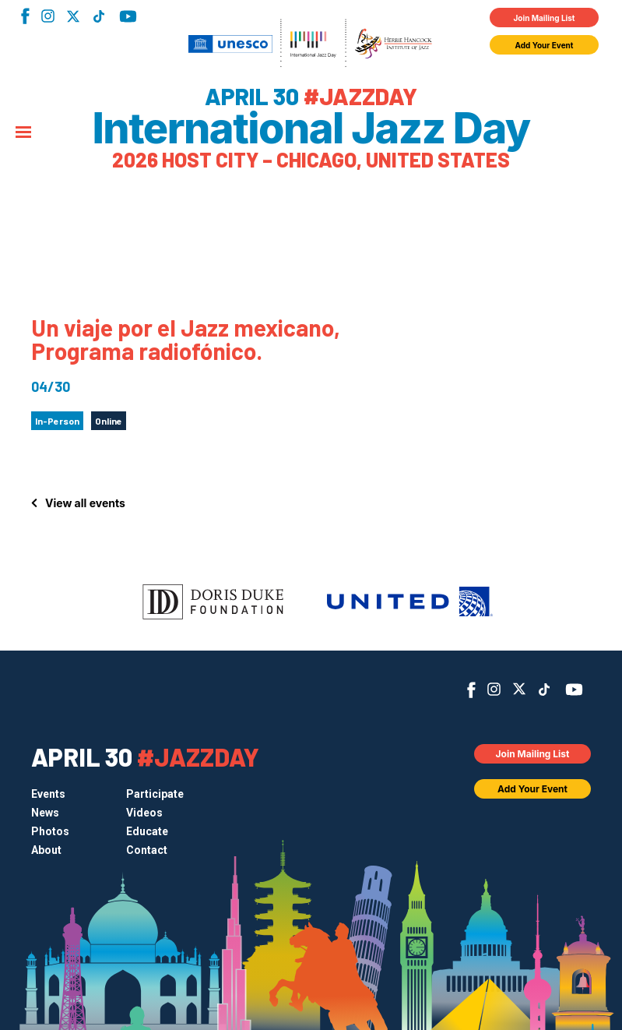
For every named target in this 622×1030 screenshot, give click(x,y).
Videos (144, 812)
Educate (147, 831)
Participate (155, 794)
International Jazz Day (310, 129)
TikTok (98, 16)
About (46, 850)
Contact (146, 850)
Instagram (48, 16)
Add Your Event (544, 45)
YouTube (128, 16)
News (45, 812)
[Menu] (23, 133)
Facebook (25, 16)
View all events (85, 503)
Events (48, 794)
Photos (50, 831)
